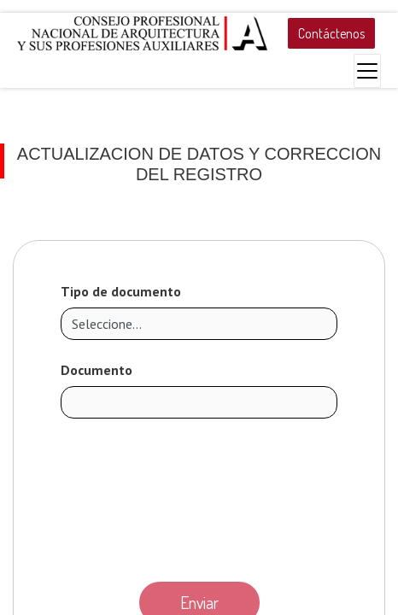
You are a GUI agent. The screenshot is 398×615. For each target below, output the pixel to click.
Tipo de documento (121, 291)
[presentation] (199, 495)
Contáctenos (331, 33)
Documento (96, 369)
